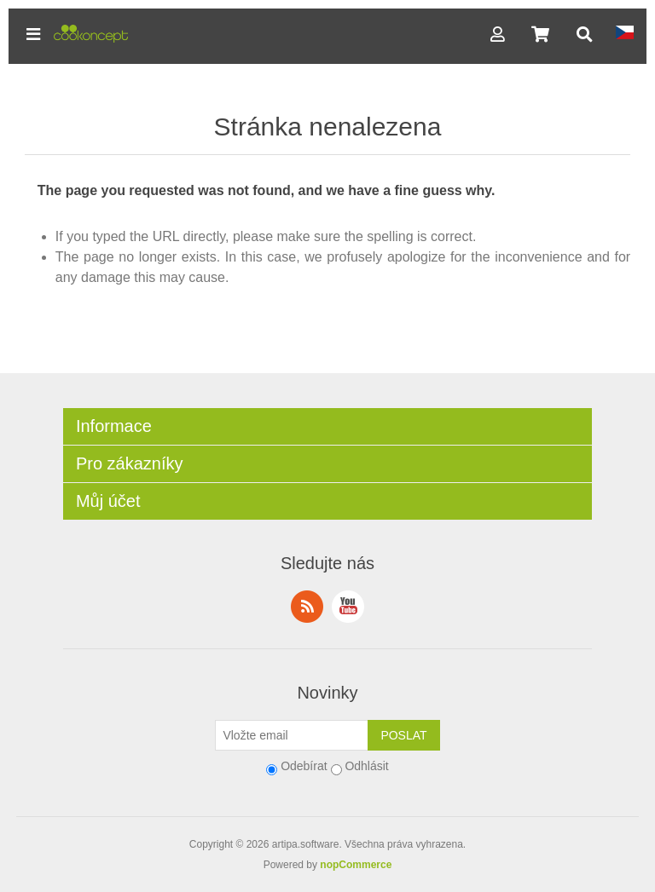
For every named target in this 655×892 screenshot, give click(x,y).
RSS (307, 606)
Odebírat (304, 766)
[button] (33, 34)
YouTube (348, 606)
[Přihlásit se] (291, 735)
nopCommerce (355, 865)
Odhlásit (366, 766)
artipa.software (305, 844)
